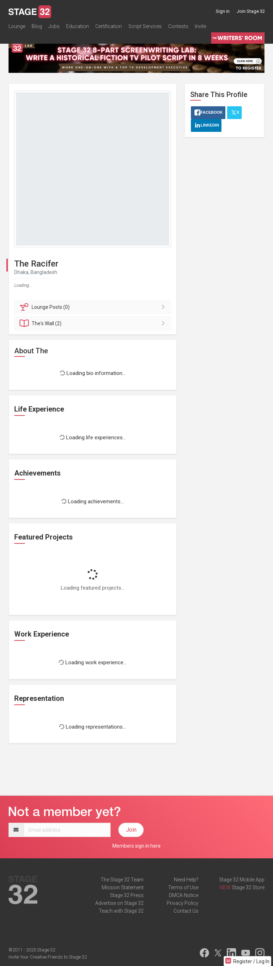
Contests (178, 26)
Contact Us (185, 911)
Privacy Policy (182, 903)
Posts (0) (94, 307)
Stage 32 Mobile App (241, 879)
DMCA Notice (183, 895)
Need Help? (186, 879)
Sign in (223, 11)
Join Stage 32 (251, 11)
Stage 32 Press (127, 895)
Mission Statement (123, 887)
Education (77, 26)
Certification (108, 26)
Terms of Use (183, 887)
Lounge (17, 26)
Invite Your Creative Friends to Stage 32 (48, 957)
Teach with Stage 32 (121, 911)
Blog (37, 26)
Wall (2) (94, 323)
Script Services (145, 26)
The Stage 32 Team (122, 879)
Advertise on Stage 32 (119, 903)
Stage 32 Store (248, 887)
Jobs (54, 26)
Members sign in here (136, 846)
